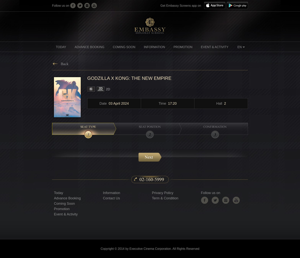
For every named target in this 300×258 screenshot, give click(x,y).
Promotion (62, 209)
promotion (183, 47)
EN (242, 47)
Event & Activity (214, 47)
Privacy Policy (162, 193)
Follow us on (210, 193)
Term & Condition (165, 198)
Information (111, 193)
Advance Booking (89, 47)
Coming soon (124, 47)
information (154, 47)
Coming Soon (64, 203)
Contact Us (111, 198)
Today (61, 47)
